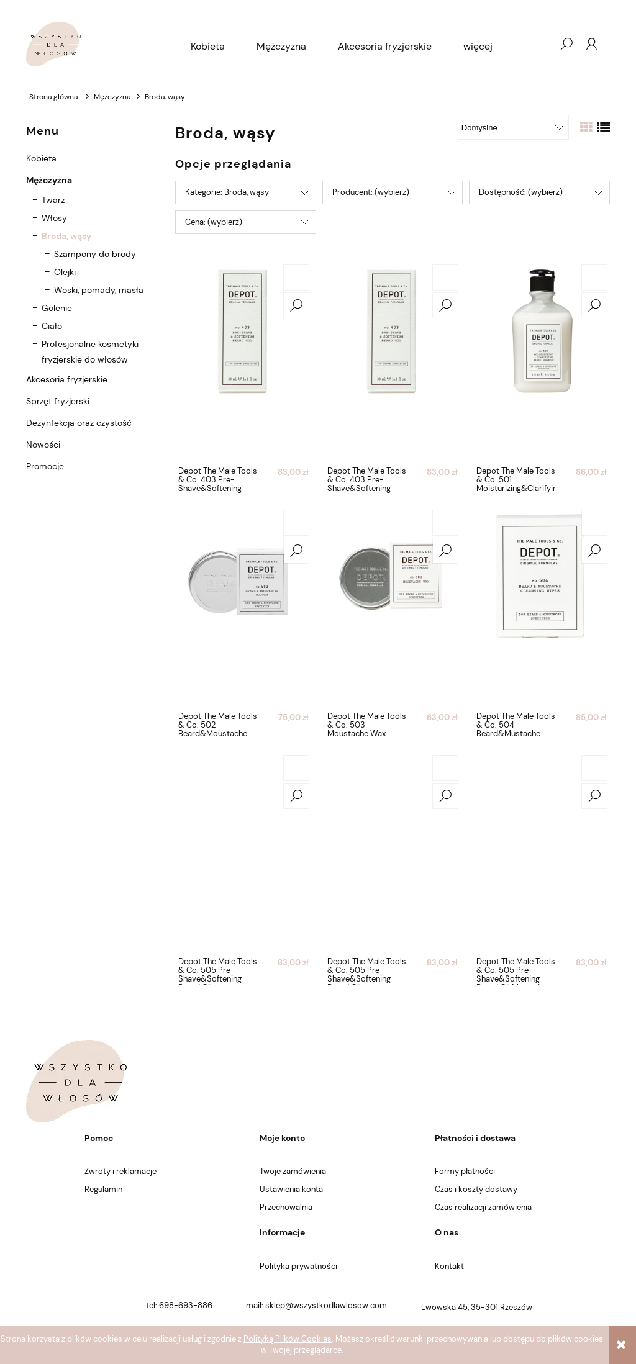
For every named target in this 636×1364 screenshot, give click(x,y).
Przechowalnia (286, 1207)
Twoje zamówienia (293, 1171)
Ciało (52, 326)
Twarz (53, 200)
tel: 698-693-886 (179, 1305)
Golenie (57, 308)
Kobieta (41, 158)
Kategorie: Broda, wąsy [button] (227, 192)
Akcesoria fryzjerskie (66, 379)
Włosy (54, 218)
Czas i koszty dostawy (476, 1189)
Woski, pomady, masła (98, 290)
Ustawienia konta (291, 1189)
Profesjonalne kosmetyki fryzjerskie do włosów (90, 351)
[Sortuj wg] (513, 127)
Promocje (45, 466)
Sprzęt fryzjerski (57, 401)
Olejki (65, 272)
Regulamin (103, 1189)
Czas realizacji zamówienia (483, 1207)
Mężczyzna (49, 180)
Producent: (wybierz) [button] (370, 192)
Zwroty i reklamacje (120, 1171)
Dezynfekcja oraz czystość (79, 422)
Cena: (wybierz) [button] (213, 222)
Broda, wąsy (66, 236)
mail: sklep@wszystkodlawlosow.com (316, 1305)
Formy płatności (465, 1171)
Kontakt (449, 1266)
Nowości (43, 444)
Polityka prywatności (298, 1266)
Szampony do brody (95, 254)
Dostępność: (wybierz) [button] (521, 192)
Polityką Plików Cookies (287, 1339)
